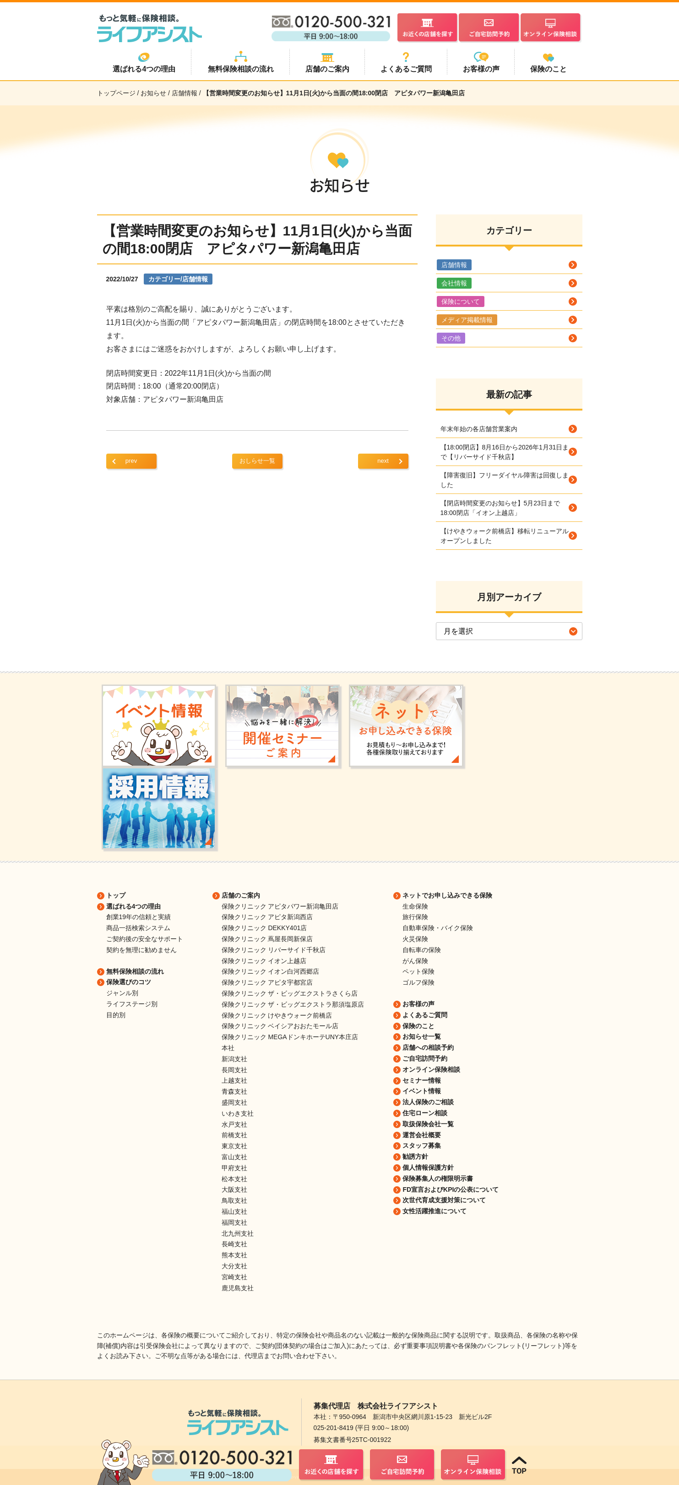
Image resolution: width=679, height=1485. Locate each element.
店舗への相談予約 (428, 1047)
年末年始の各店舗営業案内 (478, 429)
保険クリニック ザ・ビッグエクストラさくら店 (290, 993)
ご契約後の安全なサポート (144, 939)
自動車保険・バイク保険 (437, 928)
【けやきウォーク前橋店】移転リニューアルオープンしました (504, 535)
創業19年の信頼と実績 (138, 917)
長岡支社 (234, 1070)
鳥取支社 (234, 1200)
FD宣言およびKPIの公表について (450, 1189)
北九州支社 (238, 1233)
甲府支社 (234, 1168)
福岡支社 (234, 1222)
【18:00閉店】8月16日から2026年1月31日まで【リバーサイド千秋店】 (504, 452)
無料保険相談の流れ (135, 971)
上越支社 (234, 1080)
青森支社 (234, 1091)
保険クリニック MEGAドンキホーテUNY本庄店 (290, 1037)
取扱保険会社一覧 (428, 1124)
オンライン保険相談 (431, 1069)
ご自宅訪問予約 (424, 1058)
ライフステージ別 (132, 1004)
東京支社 (234, 1146)
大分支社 (234, 1266)
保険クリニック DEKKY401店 (264, 928)
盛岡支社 (234, 1102)
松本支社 (234, 1179)
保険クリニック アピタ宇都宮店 (267, 982)
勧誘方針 (415, 1156)
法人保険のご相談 (428, 1102)
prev (131, 460)
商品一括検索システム (138, 928)
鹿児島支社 (238, 1288)
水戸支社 (234, 1124)
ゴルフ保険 (418, 982)
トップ (115, 895)
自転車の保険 (421, 949)
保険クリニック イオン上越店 (264, 960)
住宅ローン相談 (424, 1113)
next (383, 460)
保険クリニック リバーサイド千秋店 (274, 949)
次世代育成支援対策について (444, 1200)
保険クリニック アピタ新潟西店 (267, 917)
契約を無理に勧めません (141, 949)
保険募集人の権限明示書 (437, 1178)
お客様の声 (418, 1004)
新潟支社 (234, 1059)
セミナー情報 (421, 1080)
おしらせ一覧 (257, 460)
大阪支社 (234, 1189)
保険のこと (418, 1026)
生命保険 (415, 906)
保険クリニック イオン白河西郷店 (271, 971)
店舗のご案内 (241, 895)
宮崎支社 (234, 1277)
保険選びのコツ (128, 982)
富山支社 (234, 1157)
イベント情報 (421, 1091)
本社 (228, 1048)
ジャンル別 (122, 993)
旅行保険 (415, 917)
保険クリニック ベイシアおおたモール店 (280, 1026)
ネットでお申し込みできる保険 (447, 895)
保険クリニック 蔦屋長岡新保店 (267, 939)
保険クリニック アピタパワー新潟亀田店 (280, 906)
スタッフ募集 (421, 1145)
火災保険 (415, 939)
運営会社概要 (421, 1135)
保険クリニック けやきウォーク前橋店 (277, 1015)
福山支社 (234, 1211)
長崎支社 (234, 1244)
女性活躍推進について (434, 1211)
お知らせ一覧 (421, 1036)
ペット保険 (418, 971)
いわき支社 (238, 1113)
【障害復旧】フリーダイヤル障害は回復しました (504, 479)
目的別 (115, 1015)
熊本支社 (234, 1255)
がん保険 (415, 960)
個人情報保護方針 (428, 1167)
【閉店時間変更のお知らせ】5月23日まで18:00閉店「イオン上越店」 (500, 507)
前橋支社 (234, 1135)
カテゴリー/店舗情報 (178, 279)
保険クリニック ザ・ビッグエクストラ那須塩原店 (293, 1004)
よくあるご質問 (424, 1015)
